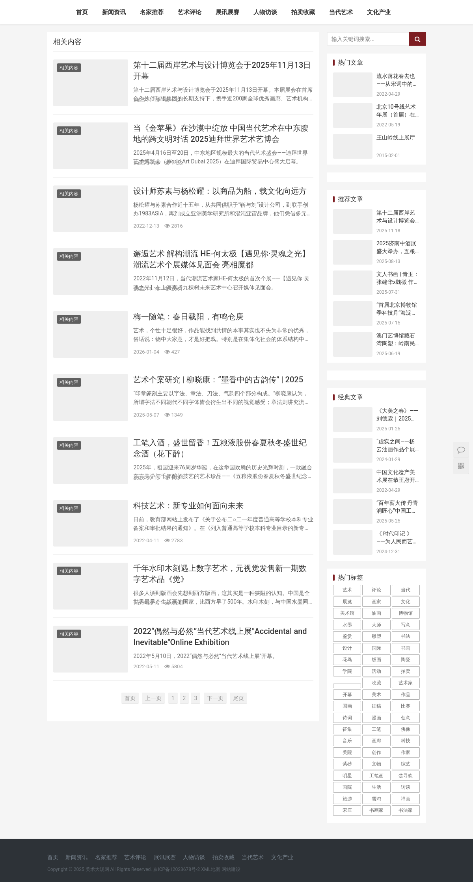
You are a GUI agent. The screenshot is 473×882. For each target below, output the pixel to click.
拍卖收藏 (303, 12)
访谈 (405, 787)
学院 (347, 671)
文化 (405, 601)
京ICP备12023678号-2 (176, 869)
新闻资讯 (114, 12)
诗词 (347, 718)
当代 (405, 590)
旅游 (347, 799)
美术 (376, 694)
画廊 (376, 740)
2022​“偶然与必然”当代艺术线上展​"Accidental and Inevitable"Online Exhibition (220, 636)
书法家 (406, 810)
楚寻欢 (406, 775)
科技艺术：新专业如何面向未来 (188, 505)
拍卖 (405, 671)
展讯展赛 (227, 12)
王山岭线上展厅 (395, 137)
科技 (405, 740)
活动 (376, 671)
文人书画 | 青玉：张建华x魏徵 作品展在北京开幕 (397, 282)
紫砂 (347, 764)
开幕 (347, 694)
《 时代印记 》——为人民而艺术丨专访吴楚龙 (397, 541)
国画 (347, 706)
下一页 (215, 698)
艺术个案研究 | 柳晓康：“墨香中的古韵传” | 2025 (218, 379)
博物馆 (406, 613)
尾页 (238, 698)
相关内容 (69, 67)
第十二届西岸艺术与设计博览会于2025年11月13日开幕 (222, 70)
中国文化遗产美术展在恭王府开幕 (395, 480)
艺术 (347, 590)
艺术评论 (189, 12)
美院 (347, 752)
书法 (405, 636)
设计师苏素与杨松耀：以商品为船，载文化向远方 (220, 191)
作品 (405, 694)
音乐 (347, 740)
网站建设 (231, 869)
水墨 (347, 625)
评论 (376, 590)
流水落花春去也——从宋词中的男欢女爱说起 (397, 83)
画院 (347, 787)
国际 (376, 648)
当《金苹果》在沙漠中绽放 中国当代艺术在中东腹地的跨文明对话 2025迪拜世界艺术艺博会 (221, 133)
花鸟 (347, 659)
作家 (405, 752)
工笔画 (376, 775)
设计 (347, 648)
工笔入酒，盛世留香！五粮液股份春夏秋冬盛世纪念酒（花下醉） (220, 448)
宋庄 (347, 810)
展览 (347, 601)
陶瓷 (405, 659)
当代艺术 (341, 12)
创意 (405, 718)
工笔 (376, 729)
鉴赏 (347, 636)
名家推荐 (152, 12)
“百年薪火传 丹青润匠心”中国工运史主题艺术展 (397, 510)
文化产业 (379, 12)
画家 (376, 601)
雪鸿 (376, 799)
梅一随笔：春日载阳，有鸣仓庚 (188, 316)
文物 (376, 764)
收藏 (376, 683)
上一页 (153, 698)
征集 (347, 729)
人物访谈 (265, 12)
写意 (405, 625)
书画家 (376, 810)
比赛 (405, 706)
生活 (376, 787)
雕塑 (376, 636)
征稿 (376, 706)
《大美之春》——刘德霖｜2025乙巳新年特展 (397, 418)
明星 (347, 775)
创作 (376, 752)
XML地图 (210, 869)
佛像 (405, 729)
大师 (376, 625)
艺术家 (406, 683)
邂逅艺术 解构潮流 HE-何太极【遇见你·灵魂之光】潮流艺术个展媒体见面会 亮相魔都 (221, 259)
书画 (405, 648)
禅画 (405, 799)
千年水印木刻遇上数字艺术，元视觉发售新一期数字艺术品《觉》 (220, 573)
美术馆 (347, 613)
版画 (376, 659)
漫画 (376, 718)
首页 (82, 12)
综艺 (405, 764)
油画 (376, 613)
